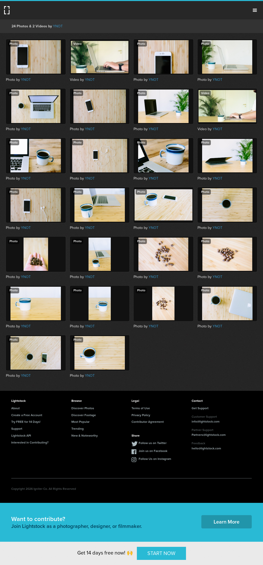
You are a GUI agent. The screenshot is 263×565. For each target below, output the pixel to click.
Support (16, 428)
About (15, 408)
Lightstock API (21, 435)
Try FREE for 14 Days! (25, 421)
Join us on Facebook (153, 451)
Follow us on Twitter (153, 443)
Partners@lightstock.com (209, 435)
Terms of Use (141, 408)
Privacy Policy (141, 415)
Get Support (200, 408)
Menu (255, 10)
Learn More (226, 522)
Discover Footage (83, 415)
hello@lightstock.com (206, 448)
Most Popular (80, 421)
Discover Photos (82, 408)
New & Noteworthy (84, 435)
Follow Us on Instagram (155, 459)
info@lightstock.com (206, 421)
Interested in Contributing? (30, 442)
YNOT (58, 26)
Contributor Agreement (148, 421)
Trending (77, 428)
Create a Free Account (26, 415)
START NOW (161, 553)
